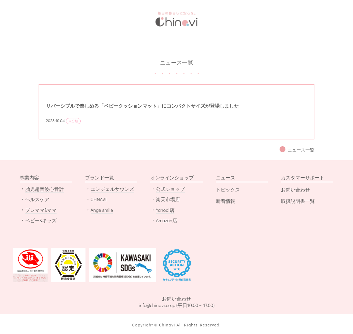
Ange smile (102, 210)
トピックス (228, 189)
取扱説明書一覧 (298, 201)
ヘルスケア (37, 199)
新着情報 (225, 201)
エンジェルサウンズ (112, 189)
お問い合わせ (295, 189)
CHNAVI (99, 199)
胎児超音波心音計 (44, 189)
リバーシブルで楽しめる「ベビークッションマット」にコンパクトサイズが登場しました (142, 105)
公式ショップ (170, 189)
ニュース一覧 (301, 150)
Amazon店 (166, 220)
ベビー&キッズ (41, 220)
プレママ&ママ (41, 210)
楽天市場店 (168, 199)
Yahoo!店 (165, 210)
